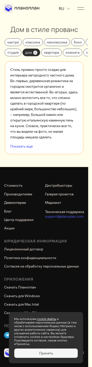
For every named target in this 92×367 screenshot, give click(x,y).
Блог (8, 211)
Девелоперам (15, 203)
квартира (51, 52)
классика (33, 42)
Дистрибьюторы (58, 185)
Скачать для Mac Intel (21, 304)
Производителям (18, 194)
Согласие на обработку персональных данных (41, 266)
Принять (46, 353)
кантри (13, 42)
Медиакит (53, 203)
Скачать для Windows (22, 296)
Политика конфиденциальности (30, 258)
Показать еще (21, 146)
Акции (9, 228)
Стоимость (13, 185)
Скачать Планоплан (20, 287)
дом (28, 52)
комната (72, 52)
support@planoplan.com (64, 216)
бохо (78, 42)
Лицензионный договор (23, 249)
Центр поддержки (18, 220)
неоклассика (57, 42)
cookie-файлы (46, 319)
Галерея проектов (59, 194)
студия (13, 52)
